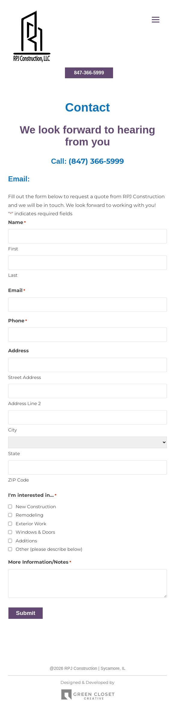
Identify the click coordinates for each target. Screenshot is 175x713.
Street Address (24, 377)
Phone (17, 321)
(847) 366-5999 (96, 161)
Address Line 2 (24, 403)
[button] (155, 19)
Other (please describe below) (49, 549)
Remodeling (29, 515)
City (12, 430)
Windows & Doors (35, 532)
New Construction (36, 506)
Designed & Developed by (87, 691)
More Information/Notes (39, 562)
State (14, 453)
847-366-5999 (89, 72)
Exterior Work (31, 523)
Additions (26, 540)
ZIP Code (18, 480)
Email (16, 290)
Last (12, 275)
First (13, 249)
